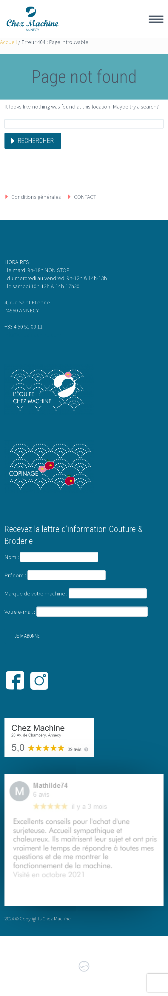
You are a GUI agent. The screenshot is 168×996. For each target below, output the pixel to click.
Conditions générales (36, 196)
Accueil (8, 41)
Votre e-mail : (76, 611)
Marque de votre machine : (35, 593)
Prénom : (15, 575)
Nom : (11, 556)
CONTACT (85, 196)
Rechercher (36, 140)
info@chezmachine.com (32, 334)
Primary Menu (156, 19)
